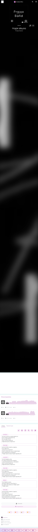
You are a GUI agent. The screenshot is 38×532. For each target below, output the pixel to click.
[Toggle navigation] (36, 1)
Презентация (9, 425)
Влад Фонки (4, 517)
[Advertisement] (19, 384)
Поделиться (19, 506)
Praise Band (19, 31)
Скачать (19, 503)
